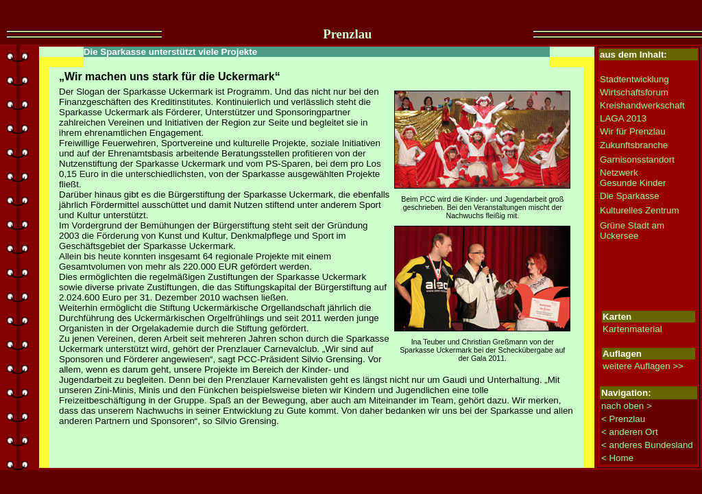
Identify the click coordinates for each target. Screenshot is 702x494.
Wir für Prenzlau (633, 131)
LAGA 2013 (623, 118)
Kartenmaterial (632, 329)
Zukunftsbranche (634, 145)
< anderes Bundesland (647, 445)
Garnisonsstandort (637, 159)
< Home (617, 458)
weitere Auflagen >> (643, 366)
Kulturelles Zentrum (639, 210)
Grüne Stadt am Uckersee (632, 230)
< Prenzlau (623, 419)
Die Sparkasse (629, 196)
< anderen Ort (629, 432)
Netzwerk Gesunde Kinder (633, 177)
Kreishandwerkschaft (642, 105)
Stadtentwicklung (634, 79)
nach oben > (626, 406)
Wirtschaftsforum (634, 92)
